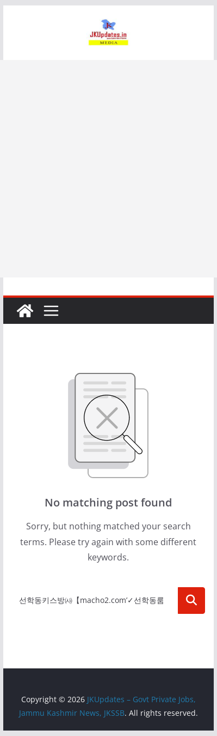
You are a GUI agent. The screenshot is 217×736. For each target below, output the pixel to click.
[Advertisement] (108, 168)
